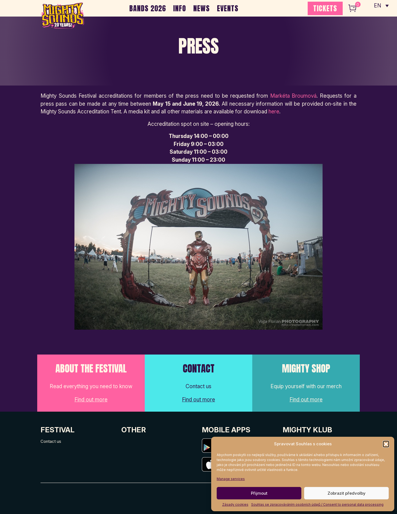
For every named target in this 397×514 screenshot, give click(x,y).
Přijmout (259, 493)
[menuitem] (381, 5)
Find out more (91, 399)
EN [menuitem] (378, 5)
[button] (386, 444)
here (274, 111)
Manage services (231, 479)
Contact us (51, 441)
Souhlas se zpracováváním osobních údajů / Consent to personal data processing (317, 504)
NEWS (201, 8)
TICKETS (325, 8)
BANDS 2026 (147, 8)
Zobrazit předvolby (347, 493)
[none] (381, 5)
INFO (179, 8)
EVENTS (227, 8)
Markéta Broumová (293, 96)
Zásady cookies (235, 504)
